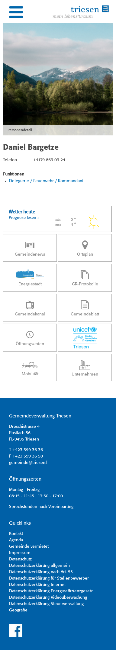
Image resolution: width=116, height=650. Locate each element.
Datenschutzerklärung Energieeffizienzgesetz (51, 591)
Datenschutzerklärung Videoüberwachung (48, 597)
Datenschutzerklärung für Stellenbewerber (49, 578)
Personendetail (20, 130)
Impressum (20, 553)
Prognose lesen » (24, 218)
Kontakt (16, 534)
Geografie (18, 610)
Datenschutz (20, 559)
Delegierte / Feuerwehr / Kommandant (46, 181)
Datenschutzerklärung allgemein (39, 565)
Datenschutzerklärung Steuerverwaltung (46, 604)
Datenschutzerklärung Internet (37, 585)
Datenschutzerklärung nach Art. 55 (41, 572)
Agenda (16, 540)
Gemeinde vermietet (29, 546)
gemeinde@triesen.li (29, 463)
